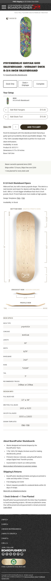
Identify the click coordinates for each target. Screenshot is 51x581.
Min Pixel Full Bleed (10, 405)
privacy (36, 577)
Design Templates (9, 421)
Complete (40, 84)
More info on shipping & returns (14, 491)
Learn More (7, 507)
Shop (20, 12)
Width (5, 348)
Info (4, 520)
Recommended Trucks (11, 381)
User (4, 524)
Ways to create (8, 534)
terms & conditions (29, 577)
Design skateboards (11, 529)
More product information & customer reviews (20, 466)
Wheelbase (7, 356)
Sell (4, 543)
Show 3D (12, 18)
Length (6, 340)
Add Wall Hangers (28, 109)
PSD (23, 198)
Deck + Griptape (25, 84)
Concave (6, 331)
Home (16, 12)
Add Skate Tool (28, 116)
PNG (18, 198)
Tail (4, 373)
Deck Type (7, 323)
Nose (5, 365)
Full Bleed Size (8, 397)
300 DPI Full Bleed (9, 413)
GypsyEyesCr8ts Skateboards (16, 75)
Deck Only (10, 84)
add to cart (34, 127)
